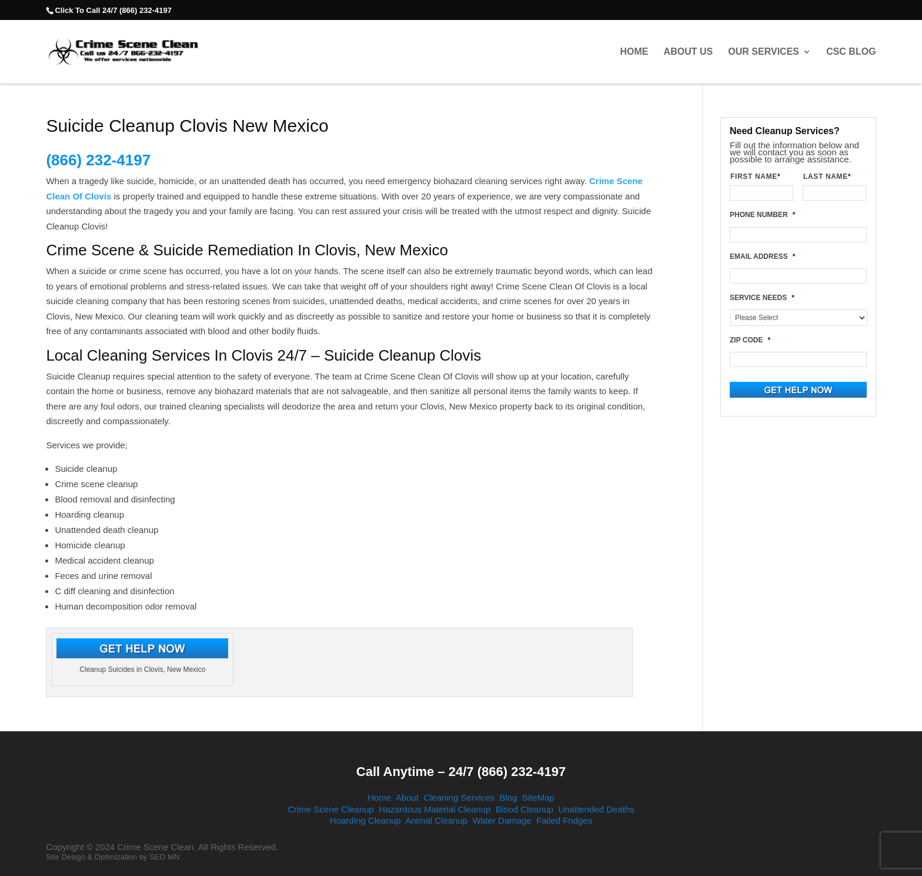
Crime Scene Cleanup (331, 809)
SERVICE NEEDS (762, 298)
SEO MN (164, 856)
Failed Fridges (564, 820)
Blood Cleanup (524, 809)
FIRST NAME (760, 176)
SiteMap (538, 797)
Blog (508, 797)
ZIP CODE (750, 340)
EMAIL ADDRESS (762, 256)
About (407, 797)
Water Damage (501, 820)
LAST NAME (831, 176)
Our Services (763, 51)
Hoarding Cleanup (365, 820)
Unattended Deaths (596, 809)
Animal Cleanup (436, 820)
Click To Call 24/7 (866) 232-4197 (113, 10)
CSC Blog (851, 51)
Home (634, 51)
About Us (688, 51)
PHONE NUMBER (762, 215)
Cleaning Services (459, 797)
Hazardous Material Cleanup (434, 809)
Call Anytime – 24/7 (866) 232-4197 (461, 771)
